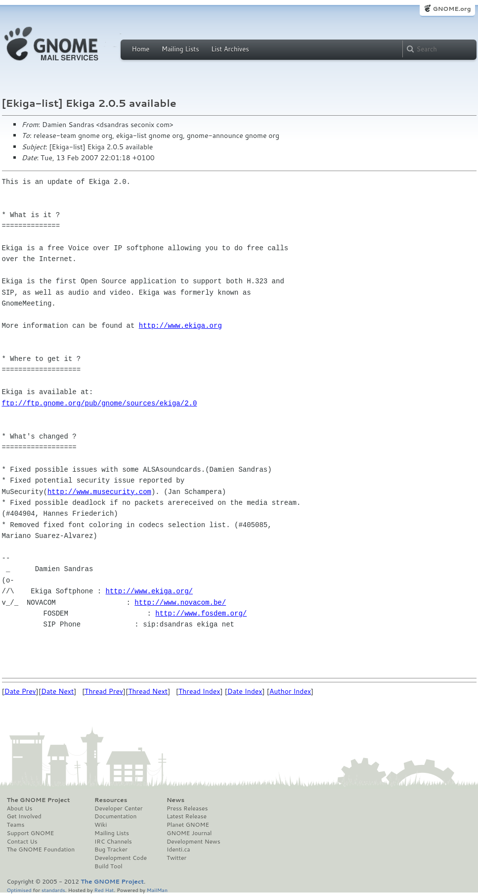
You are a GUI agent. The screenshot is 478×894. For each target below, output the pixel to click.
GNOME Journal (189, 833)
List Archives (230, 49)
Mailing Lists (180, 49)
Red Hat (104, 890)
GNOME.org (452, 8)
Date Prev (20, 691)
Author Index (290, 691)
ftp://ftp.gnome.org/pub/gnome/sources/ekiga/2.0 (99, 403)
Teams (16, 825)
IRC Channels (113, 842)
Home (141, 49)
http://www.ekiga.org (180, 325)
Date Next (57, 691)
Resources (110, 800)
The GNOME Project (38, 800)
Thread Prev (104, 691)
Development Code (120, 858)
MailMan (157, 890)
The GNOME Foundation (41, 849)
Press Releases (187, 808)
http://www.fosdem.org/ (201, 613)
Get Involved (24, 816)
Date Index (244, 691)
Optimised (19, 890)
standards (53, 890)
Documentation (115, 816)
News (175, 800)
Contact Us (22, 842)
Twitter (176, 858)
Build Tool (108, 866)
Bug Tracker (111, 849)
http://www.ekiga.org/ (149, 591)
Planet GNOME (188, 825)
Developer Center (118, 808)
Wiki (100, 825)
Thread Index (199, 691)
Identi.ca (178, 849)
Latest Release (187, 816)
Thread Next (148, 691)
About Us (20, 808)
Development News (193, 842)
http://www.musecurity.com (99, 491)
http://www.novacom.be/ (180, 602)
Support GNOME (30, 833)
